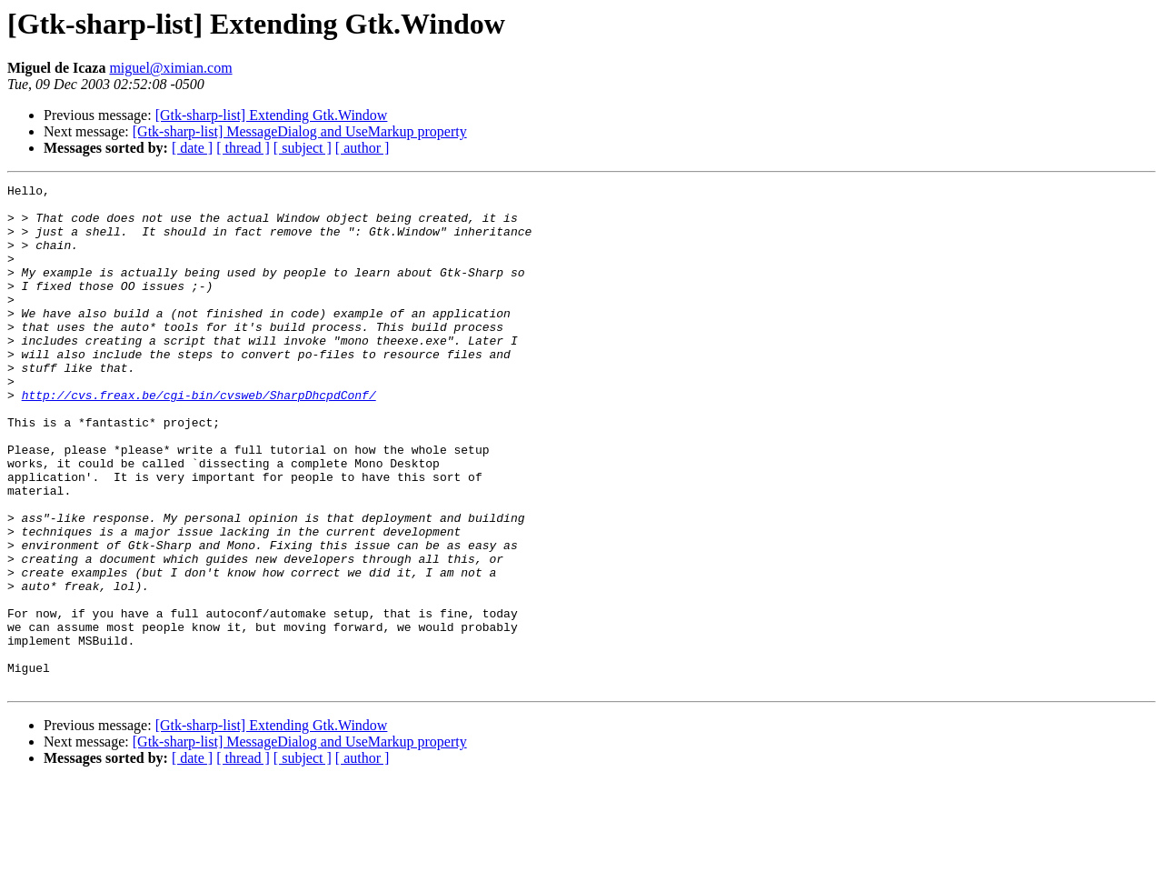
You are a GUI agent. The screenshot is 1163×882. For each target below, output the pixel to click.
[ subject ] (302, 147)
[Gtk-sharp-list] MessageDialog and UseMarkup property (300, 131)
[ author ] (362, 147)
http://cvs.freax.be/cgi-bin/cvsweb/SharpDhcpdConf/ (199, 438)
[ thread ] (243, 147)
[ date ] (192, 147)
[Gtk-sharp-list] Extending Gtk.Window (271, 115)
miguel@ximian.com (170, 67)
